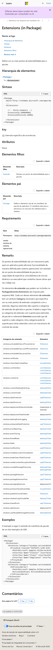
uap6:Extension (45, 457)
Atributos (7, 47)
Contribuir (31, 635)
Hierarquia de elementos (13, 40)
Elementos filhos (10, 50)
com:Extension (45, 368)
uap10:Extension (46, 448)
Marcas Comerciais (23, 646)
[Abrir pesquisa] (42, 3)
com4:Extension (46, 373)
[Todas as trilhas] (4, 20)
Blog (20, 635)
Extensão (6, 174)
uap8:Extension (45, 397)
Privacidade (6, 639)
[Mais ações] (49, 20)
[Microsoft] (26, 3)
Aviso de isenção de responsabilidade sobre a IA (20, 632)
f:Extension (44, 344)
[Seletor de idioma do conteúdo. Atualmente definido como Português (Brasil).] (11, 620)
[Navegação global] (2, 3)
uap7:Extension (45, 424)
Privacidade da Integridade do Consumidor (18, 643)
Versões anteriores (9, 635)
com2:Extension (46, 370)
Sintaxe (7, 44)
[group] (26, 110)
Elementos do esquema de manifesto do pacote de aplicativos (25, 20)
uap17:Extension (46, 474)
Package (6, 203)
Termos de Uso (7, 646)
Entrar (48, 3)
